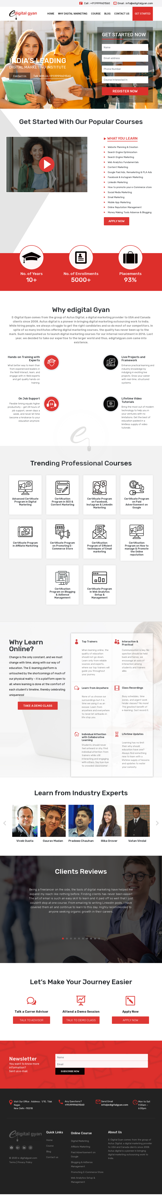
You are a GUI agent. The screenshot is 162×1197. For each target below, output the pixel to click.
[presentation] (4, 823)
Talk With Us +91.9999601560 (52, 76)
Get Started (143, 13)
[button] (63, 938)
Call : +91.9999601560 (94, 3)
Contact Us (19, 76)
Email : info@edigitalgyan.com (133, 3)
